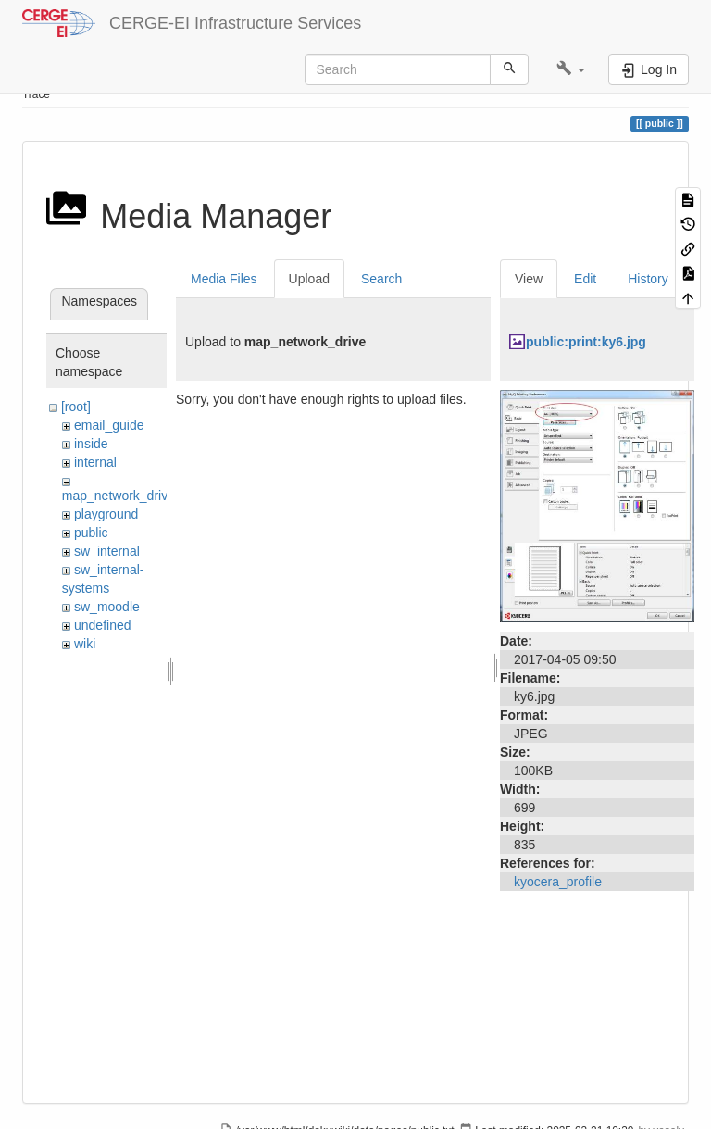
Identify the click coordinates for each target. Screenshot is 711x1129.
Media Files (224, 278)
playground (106, 514)
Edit (585, 278)
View (529, 278)
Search (381, 278)
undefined (102, 625)
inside (91, 443)
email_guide (109, 425)
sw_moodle (107, 606)
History (648, 278)
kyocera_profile (558, 881)
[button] (571, 69)
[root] (76, 406)
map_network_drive (118, 495)
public (91, 532)
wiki (84, 643)
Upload (309, 278)
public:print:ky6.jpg (586, 341)
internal (95, 462)
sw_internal (107, 551)
